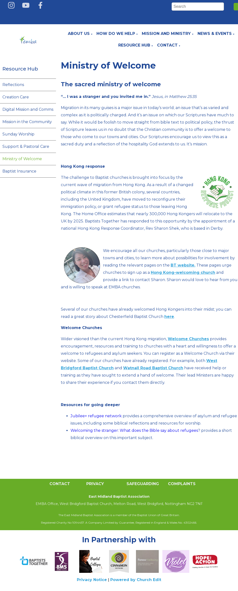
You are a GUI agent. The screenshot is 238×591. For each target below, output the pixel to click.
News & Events (215, 33)
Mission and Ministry (166, 33)
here (169, 316)
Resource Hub (134, 45)
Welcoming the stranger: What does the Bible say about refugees (134, 430)
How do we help (115, 33)
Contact (167, 45)
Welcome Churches (188, 339)
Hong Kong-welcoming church (183, 272)
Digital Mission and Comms (27, 109)
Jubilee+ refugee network (96, 416)
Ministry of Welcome (22, 159)
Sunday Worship (18, 134)
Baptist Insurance (19, 171)
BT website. (183, 265)
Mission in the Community (27, 121)
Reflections (13, 84)
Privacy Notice (92, 579)
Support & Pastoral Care (25, 146)
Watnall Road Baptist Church (153, 368)
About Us (79, 33)
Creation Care (15, 97)
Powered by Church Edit (135, 579)
